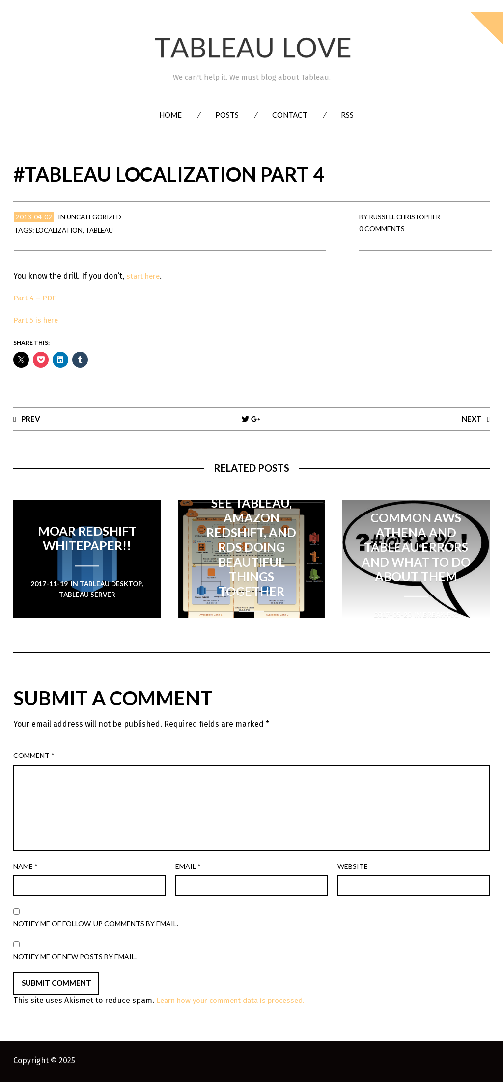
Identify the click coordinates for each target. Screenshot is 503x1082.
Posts (227, 114)
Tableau (105, 230)
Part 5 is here (37, 320)
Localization (61, 230)
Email (188, 867)
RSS (347, 114)
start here (143, 276)
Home (170, 114)
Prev (31, 418)
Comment (34, 756)
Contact (289, 114)
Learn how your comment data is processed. (236, 1001)
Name (25, 867)
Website (352, 867)
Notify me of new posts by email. (75, 957)
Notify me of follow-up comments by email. (95, 924)
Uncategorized (96, 217)
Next (471, 418)
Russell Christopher (408, 217)
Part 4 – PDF (35, 297)
